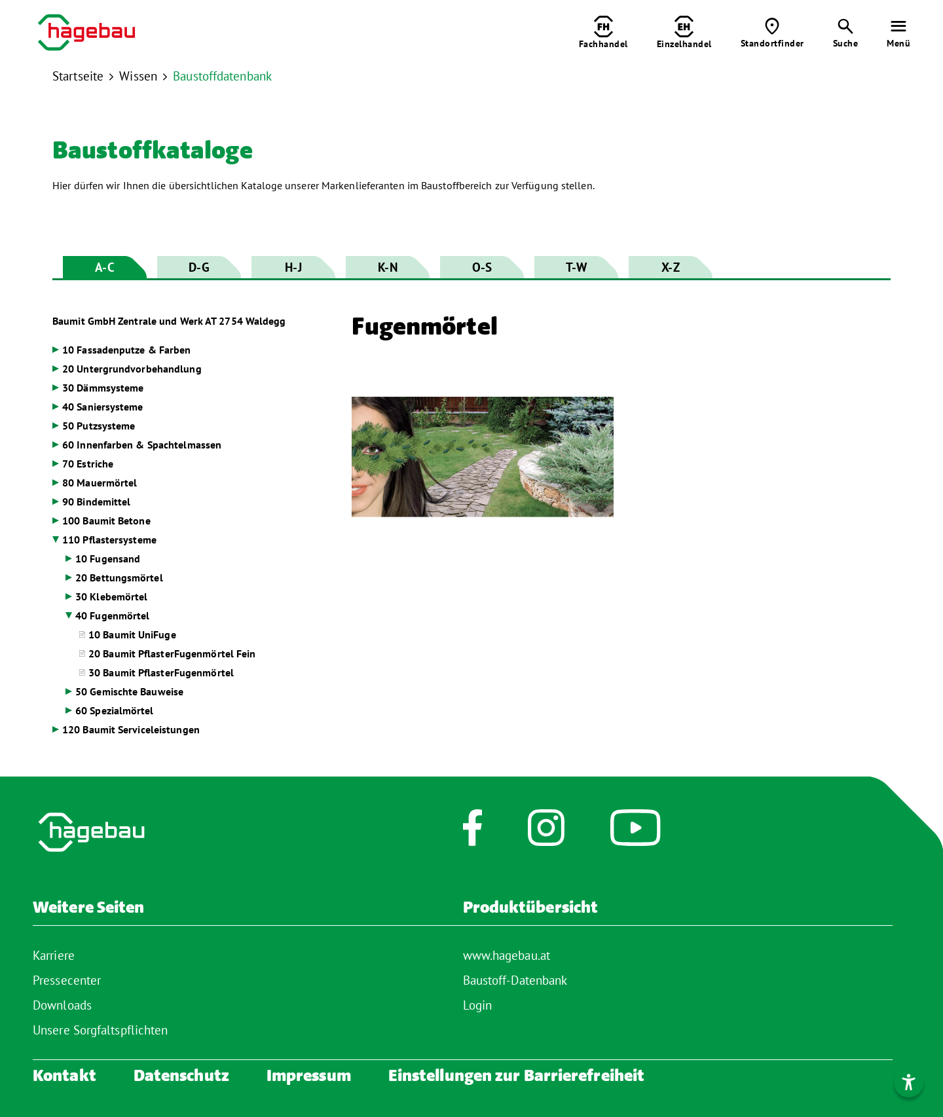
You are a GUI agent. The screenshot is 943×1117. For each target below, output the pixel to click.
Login (477, 1005)
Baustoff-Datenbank (515, 980)
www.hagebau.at (506, 955)
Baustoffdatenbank (222, 76)
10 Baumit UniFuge (132, 634)
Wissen (138, 76)
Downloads (62, 1005)
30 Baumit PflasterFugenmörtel (161, 672)
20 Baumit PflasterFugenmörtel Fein (171, 653)
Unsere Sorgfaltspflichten (100, 1030)
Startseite (77, 76)
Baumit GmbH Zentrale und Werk (169, 320)
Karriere (54, 955)
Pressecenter (67, 980)
